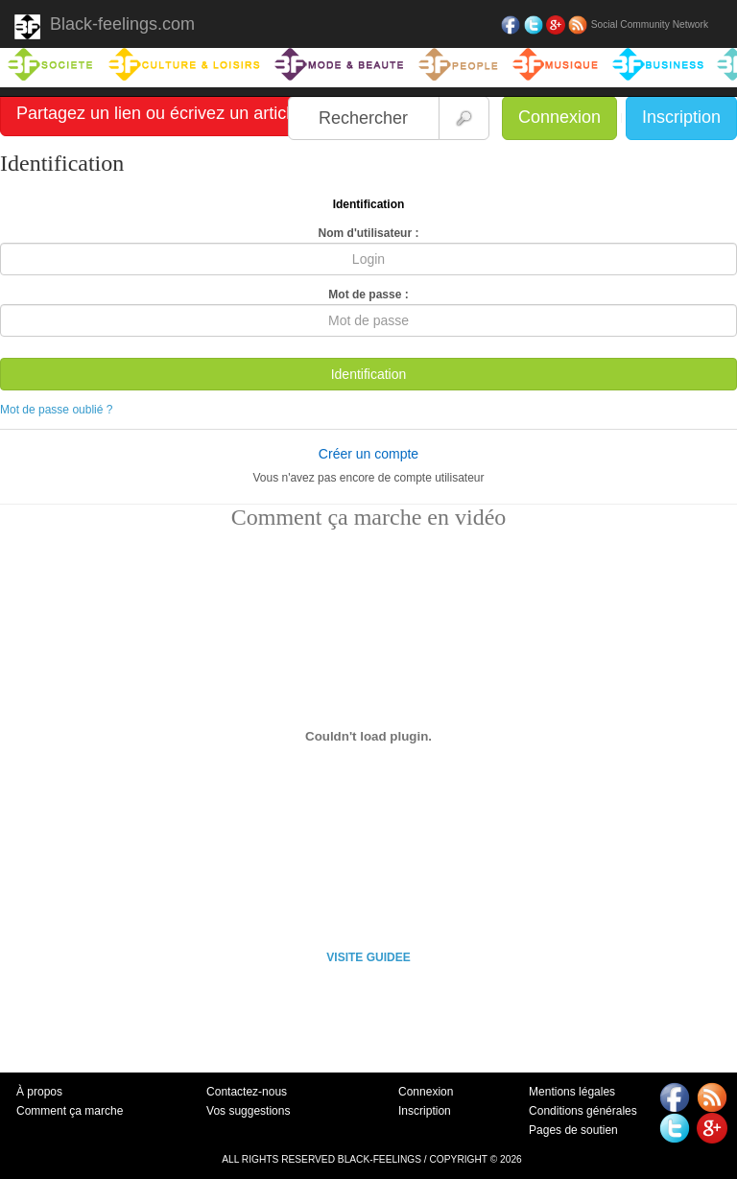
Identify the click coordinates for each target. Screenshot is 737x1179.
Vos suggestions (248, 1111)
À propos (39, 1091)
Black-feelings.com (104, 26)
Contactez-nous (246, 1091)
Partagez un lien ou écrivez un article (157, 113)
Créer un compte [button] (368, 453)
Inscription (681, 117)
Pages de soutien (573, 1130)
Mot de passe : (368, 294)
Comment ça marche (69, 1111)
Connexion (559, 117)
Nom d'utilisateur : (369, 233)
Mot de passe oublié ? (56, 409)
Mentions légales (572, 1091)
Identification (369, 374)
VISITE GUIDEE (368, 957)
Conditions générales (583, 1111)
